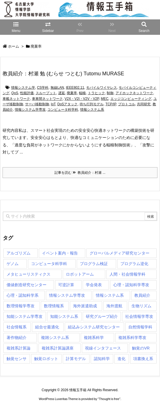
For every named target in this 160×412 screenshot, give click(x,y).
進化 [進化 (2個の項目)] (121, 358)
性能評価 (27, 93)
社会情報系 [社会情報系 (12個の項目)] (17, 327)
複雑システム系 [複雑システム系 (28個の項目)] (55, 337)
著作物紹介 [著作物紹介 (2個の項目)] (17, 337)
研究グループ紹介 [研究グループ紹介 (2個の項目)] (102, 316)
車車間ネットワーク (47, 99)
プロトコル (126, 104)
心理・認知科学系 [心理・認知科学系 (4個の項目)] (23, 295)
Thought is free (109, 399)
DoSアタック (67, 104)
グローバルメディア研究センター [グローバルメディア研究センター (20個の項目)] (119, 253)
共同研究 (144, 104)
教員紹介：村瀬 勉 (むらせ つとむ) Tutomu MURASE (63, 73)
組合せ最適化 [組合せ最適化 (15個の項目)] (47, 327)
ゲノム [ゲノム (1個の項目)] (13, 263)
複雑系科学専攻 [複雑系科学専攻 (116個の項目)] (132, 337)
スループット (46, 93)
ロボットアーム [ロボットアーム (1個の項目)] (80, 274)
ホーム (13, 46)
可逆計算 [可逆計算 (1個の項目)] (66, 284)
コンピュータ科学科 (62, 110)
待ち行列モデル (92, 104)
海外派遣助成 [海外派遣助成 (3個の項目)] (85, 306)
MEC (105, 99)
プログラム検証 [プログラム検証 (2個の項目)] (94, 263)
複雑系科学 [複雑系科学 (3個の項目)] (94, 337)
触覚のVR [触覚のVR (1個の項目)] (140, 348)
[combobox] (80, 216)
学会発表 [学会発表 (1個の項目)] (94, 284)
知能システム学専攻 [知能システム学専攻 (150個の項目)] (24, 316)
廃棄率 (72, 93)
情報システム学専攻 (30, 110)
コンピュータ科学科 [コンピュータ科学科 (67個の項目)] (49, 263)
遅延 (61, 93)
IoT (53, 104)
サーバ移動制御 (37, 104)
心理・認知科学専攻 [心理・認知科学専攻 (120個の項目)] (131, 284)
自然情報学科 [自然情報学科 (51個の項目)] (140, 327)
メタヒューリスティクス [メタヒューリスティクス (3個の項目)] (28, 274)
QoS (14, 93)
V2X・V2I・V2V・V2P (81, 99)
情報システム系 (92, 110)
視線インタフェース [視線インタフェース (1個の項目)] (103, 348)
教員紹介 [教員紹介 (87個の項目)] (142, 295)
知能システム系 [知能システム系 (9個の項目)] (64, 316)
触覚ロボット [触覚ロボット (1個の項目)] (46, 358)
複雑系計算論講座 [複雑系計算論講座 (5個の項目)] (58, 348)
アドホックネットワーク (134, 93)
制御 (110, 93)
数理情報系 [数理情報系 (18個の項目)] (54, 306)
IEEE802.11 (75, 88)
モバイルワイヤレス (101, 88)
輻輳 (82, 93)
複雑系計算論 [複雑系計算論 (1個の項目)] (19, 348)
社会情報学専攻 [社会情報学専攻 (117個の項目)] (139, 316)
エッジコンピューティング (130, 99)
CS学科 (43, 88)
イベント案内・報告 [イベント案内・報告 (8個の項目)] (60, 253)
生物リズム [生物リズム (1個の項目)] (141, 306)
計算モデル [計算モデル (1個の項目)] (76, 358)
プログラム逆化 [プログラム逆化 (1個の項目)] (134, 263)
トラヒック (96, 93)
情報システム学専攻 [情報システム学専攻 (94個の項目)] (67, 295)
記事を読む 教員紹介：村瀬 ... (79, 173)
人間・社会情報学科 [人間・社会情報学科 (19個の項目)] (127, 274)
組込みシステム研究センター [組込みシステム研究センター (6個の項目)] (94, 327)
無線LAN (57, 88)
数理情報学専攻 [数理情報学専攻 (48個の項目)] (21, 306)
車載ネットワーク (16, 99)
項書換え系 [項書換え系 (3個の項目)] (143, 358)
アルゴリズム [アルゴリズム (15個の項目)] (19, 253)
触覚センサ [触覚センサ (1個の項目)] (17, 358)
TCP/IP (111, 104)
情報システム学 (23, 88)
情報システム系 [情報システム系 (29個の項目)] (110, 295)
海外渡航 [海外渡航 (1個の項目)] (114, 306)
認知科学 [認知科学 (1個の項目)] (102, 358)
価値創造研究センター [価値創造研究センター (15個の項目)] (26, 284)
